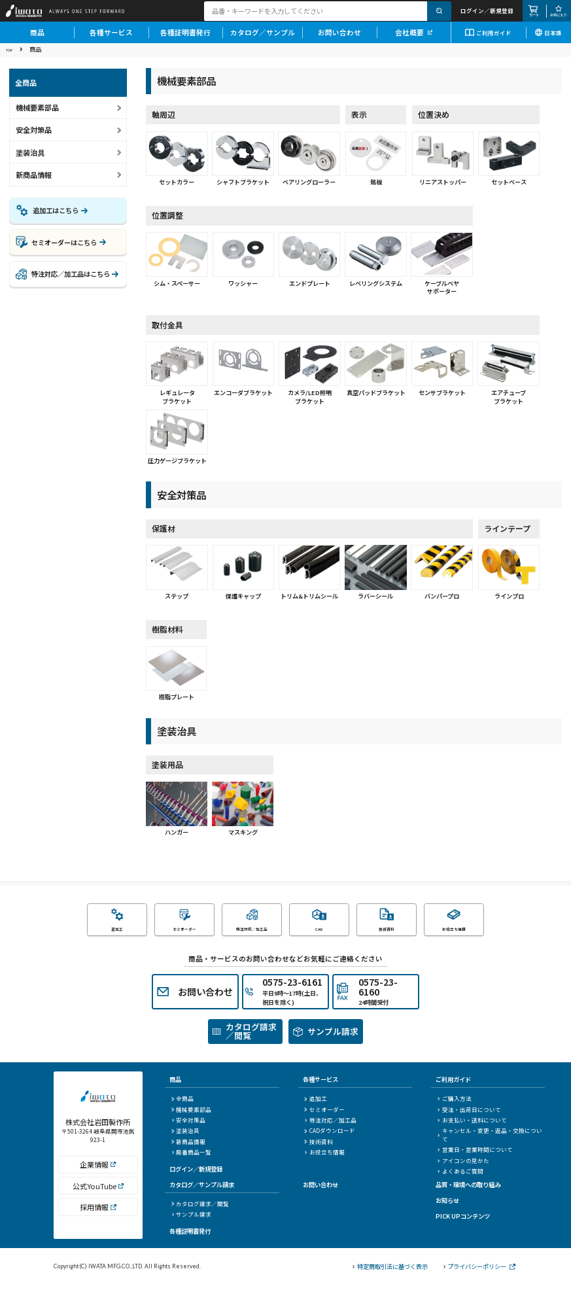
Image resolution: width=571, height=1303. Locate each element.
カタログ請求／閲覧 (200, 1221)
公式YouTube (98, 1211)
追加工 (315, 1117)
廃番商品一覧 (191, 1170)
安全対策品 (188, 1138)
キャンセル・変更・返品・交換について (490, 1153)
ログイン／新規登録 (195, 1186)
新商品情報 (34, 184)
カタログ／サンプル (262, 39)
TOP (11, 58)
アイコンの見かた (463, 1178)
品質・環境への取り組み (468, 1202)
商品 (37, 39)
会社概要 (413, 39)
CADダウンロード (329, 1149)
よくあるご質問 (460, 1189)
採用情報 (98, 1232)
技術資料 (318, 1159)
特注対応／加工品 (330, 1138)
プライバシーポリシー (479, 1284)
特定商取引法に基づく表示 (390, 1284)
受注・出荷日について (469, 1127)
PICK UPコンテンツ (463, 1233)
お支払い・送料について (472, 1138)
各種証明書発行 (185, 39)
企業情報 (98, 1189)
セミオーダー (324, 1127)
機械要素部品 (191, 1127)
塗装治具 (185, 1149)
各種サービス (111, 39)
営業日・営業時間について (475, 1168)
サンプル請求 (191, 1232)
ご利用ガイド (488, 40)
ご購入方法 (455, 1117)
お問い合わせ (339, 39)
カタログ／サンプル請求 (201, 1202)
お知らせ (447, 1218)
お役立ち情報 (324, 1170)
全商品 (182, 1117)
